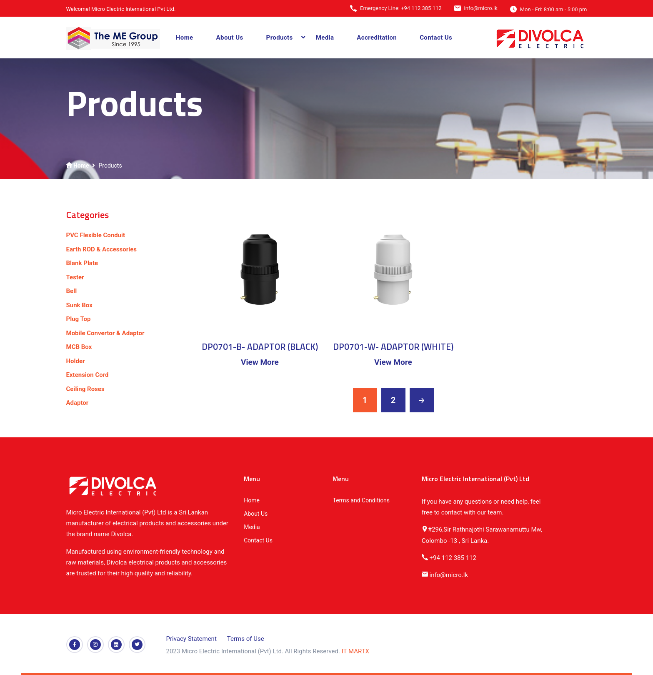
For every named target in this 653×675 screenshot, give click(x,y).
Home (184, 37)
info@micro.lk (481, 8)
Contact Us (436, 37)
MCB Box (79, 347)
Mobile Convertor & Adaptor (105, 333)
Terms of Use (245, 638)
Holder (75, 361)
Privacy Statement (191, 638)
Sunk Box (79, 305)
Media (325, 37)
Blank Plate (82, 263)
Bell (71, 291)
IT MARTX (355, 651)
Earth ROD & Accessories (101, 249)
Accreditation (377, 37)
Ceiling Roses (85, 389)
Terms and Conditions (361, 500)
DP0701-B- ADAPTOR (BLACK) (260, 346)
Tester (75, 277)
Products (279, 37)
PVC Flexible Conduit (95, 235)
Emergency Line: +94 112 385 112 (401, 8)
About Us (229, 37)
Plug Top (78, 319)
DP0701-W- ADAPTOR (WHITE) (393, 346)
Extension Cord (87, 375)
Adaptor (77, 403)
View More (260, 362)
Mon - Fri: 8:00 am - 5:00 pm (553, 9)
